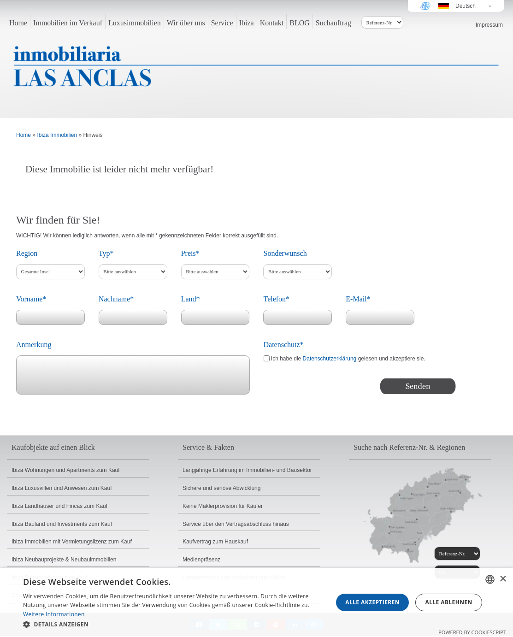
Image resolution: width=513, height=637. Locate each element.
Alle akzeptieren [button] (372, 602)
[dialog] (256, 602)
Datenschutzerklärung (330, 358)
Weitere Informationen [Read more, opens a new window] (54, 614)
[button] (173, 624)
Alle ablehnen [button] (448, 602)
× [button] (502, 579)
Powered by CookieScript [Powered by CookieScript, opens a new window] (472, 632)
